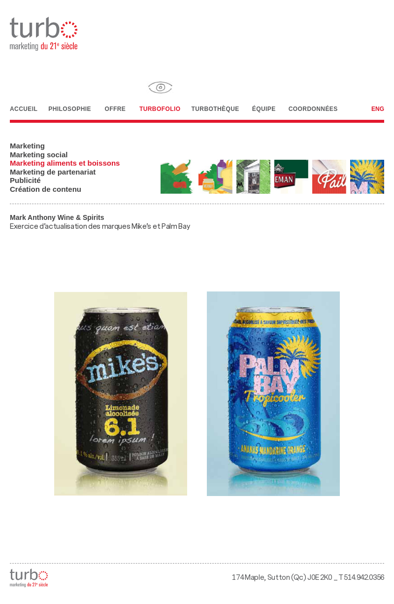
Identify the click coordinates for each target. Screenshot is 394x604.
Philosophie (69, 92)
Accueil (23, 92)
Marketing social (39, 154)
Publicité (25, 180)
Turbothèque (215, 92)
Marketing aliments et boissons (65, 163)
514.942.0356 (364, 577)
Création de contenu (45, 189)
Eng (377, 109)
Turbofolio (160, 92)
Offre (115, 92)
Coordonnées (313, 92)
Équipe (264, 93)
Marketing (27, 146)
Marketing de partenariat (53, 172)
